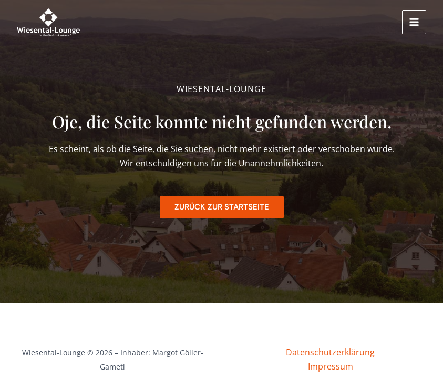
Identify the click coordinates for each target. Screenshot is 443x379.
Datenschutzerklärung (330, 352)
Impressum (330, 366)
